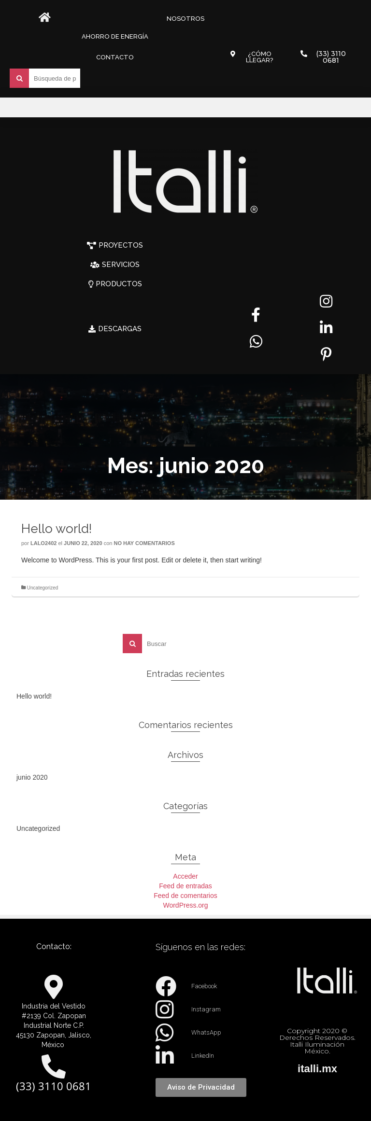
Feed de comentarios (185, 895)
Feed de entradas (185, 886)
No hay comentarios (144, 543)
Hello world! (34, 696)
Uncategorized (42, 587)
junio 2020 (32, 777)
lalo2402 (43, 543)
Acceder (185, 876)
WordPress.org (185, 905)
